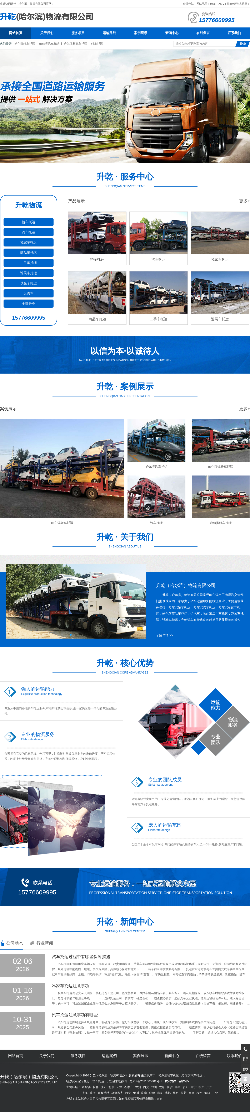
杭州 (201, 1087)
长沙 (170, 1087)
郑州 (154, 1087)
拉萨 (183, 1093)
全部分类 (28, 303)
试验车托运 (28, 283)
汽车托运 (28, 232)
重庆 (93, 1093)
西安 (146, 1087)
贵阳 (186, 1087)
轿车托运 (97, 43)
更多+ (244, 201)
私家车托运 (28, 242)
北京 (111, 1087)
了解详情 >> (164, 635)
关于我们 (47, 33)
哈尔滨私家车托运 (75, 43)
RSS (213, 3)
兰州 (138, 1087)
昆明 (176, 1093)
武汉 (160, 1093)
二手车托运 (28, 263)
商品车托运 (28, 252)
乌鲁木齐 (117, 1093)
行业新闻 (44, 943)
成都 (168, 1093)
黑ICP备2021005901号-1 (146, 1081)
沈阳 (103, 1087)
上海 (85, 1093)
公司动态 (14, 943)
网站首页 (15, 33)
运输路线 (109, 33)
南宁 (193, 1087)
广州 (209, 1087)
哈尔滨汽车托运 (49, 43)
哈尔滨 (86, 1087)
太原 (162, 1087)
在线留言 (203, 33)
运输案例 (109, 1056)
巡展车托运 (28, 273)
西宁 (128, 1093)
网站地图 (201, 3)
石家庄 (128, 1087)
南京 (178, 1087)
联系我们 (234, 33)
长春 (96, 1087)
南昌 (191, 1093)
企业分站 (188, 3)
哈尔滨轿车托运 (25, 43)
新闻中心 (172, 33)
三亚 (215, 1093)
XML (221, 3)
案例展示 (140, 33)
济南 (144, 1093)
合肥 (152, 1093)
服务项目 (78, 33)
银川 (136, 1093)
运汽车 (29, 293)
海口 (207, 1093)
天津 (119, 1087)
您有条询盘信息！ (238, 3)
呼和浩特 (103, 1093)
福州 (199, 1093)
